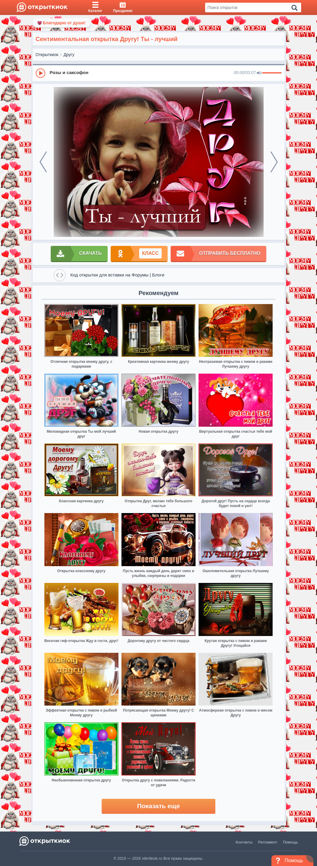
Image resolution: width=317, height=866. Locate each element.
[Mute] (259, 73)
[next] (274, 162)
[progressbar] (272, 73)
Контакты (244, 842)
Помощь (290, 842)
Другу (69, 54)
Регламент (267, 842)
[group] (159, 73)
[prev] (43, 162)
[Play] (40, 73)
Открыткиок (47, 54)
